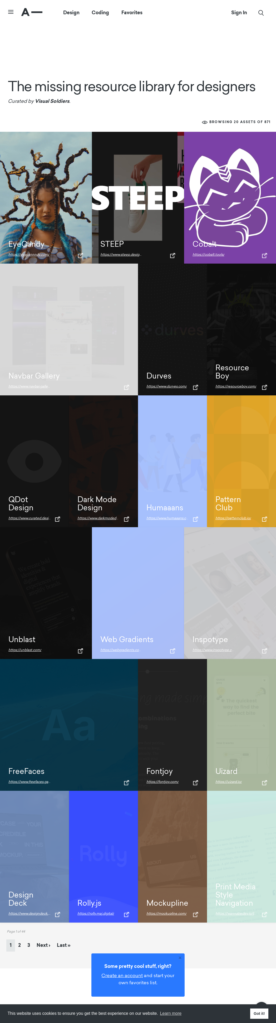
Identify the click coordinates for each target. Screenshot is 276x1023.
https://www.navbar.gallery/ (30, 386)
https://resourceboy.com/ (235, 386)
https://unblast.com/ (24, 650)
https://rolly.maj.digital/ (95, 913)
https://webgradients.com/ (121, 650)
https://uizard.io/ (228, 782)
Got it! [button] (259, 1013)
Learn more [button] (170, 1013)
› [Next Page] (43, 945)
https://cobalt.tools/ (208, 254)
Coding (100, 13)
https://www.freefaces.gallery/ (32, 782)
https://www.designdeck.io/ (30, 913)
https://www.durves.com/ (166, 386)
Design (71, 13)
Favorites (132, 13)
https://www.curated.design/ (31, 518)
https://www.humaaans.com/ (169, 518)
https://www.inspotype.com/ (215, 650)
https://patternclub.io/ (233, 518)
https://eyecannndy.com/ (28, 254)
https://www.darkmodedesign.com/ (105, 518)
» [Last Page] (63, 945)
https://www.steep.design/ (121, 254)
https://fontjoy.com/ (162, 782)
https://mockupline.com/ (166, 913)
